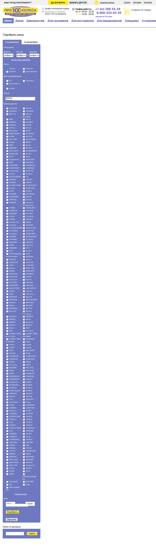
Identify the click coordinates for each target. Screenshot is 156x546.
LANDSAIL (28, 285)
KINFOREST (29, 271)
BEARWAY (11, 148)
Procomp (11, 365)
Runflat (10, 88)
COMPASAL (29, 168)
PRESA (10, 362)
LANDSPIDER (12, 288)
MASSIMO (11, 300)
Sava (9, 399)
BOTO (10, 157)
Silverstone (12, 402)
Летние (10, 69)
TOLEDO (27, 422)
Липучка (28, 69)
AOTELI (10, 128)
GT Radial (28, 239)
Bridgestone (12, 159)
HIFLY (26, 248)
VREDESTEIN (29, 451)
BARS (9, 145)
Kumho (27, 280)
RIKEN (10, 371)
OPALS (10, 345)
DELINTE (27, 180)
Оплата (127, 2)
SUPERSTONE (13, 417)
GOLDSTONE (29, 228)
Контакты (148, 2)
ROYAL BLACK (13, 391)
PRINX (27, 362)
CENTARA (28, 162)
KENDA (10, 271)
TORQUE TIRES (13, 428)
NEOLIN (10, 325)
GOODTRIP (28, 231)
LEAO (9, 294)
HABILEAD (11, 242)
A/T (9, 81)
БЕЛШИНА (12, 482)
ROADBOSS (29, 373)
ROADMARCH (13, 379)
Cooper (10, 174)
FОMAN (10, 219)
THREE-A (27, 419)
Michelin (11, 311)
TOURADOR (29, 428)
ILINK (26, 254)
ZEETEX (27, 468)
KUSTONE (11, 283)
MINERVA (28, 317)
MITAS (27, 319)
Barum (27, 145)
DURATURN (29, 188)
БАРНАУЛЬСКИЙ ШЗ (29, 476)
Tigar (9, 422)
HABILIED (28, 242)
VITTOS (10, 451)
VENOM (10, 445)
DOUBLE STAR (13, 185)
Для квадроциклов (109, 20)
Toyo (9, 431)
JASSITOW (12, 262)
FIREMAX (11, 203)
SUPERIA (28, 414)
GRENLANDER (29, 237)
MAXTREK (28, 303)
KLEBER (27, 277)
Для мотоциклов (82, 20)
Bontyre (27, 154)
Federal (27, 200)
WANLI (27, 454)
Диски (19, 20)
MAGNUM (11, 297)
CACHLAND (29, 159)
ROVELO (27, 388)
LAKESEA (28, 283)
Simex (27, 402)
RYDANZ (27, 391)
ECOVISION (28, 194)
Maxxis (10, 305)
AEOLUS (11, 114)
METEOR (27, 308)
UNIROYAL (11, 442)
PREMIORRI (29, 359)
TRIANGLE (11, 437)
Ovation (27, 348)
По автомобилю (31, 42)
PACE (9, 351)
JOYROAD (28, 265)
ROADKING (28, 376)
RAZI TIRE (28, 368)
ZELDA (10, 471)
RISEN (10, 373)
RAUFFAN (11, 368)
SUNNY (27, 411)
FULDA (10, 216)
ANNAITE (11, 122)
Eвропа (20, 98)
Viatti (26, 445)
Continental (12, 171)
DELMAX (11, 182)
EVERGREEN (12, 197)
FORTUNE (28, 211)
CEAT (9, 162)
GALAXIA (28, 219)
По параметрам (12, 42)
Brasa (26, 157)
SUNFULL (11, 411)
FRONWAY (11, 214)
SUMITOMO (29, 408)
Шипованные (30, 72)
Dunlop (10, 188)
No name (28, 331)
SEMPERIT (28, 399)
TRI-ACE (27, 434)
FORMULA (11, 211)
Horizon (27, 251)
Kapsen (10, 268)
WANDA (10, 454)
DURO (10, 191)
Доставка (137, 2)
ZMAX (10, 474)
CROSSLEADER (13, 177)
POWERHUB (12, 356)
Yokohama (28, 465)
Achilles (27, 108)
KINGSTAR (11, 277)
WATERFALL (29, 457)
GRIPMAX (11, 239)
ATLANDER (28, 134)
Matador (11, 303)
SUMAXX (11, 408)
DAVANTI (11, 180)
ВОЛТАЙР (28, 482)
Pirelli (26, 353)
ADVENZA (28, 111)
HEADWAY (11, 248)
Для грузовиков (57, 20)
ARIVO (27, 131)
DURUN (27, 191)
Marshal (27, 297)
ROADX (27, 382)
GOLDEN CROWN (14, 228)
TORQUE (27, 425)
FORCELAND (29, 208)
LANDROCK (12, 285)
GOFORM (28, 225)
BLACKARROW (30, 151)
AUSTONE (11, 139)
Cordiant (27, 174)
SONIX (10, 405)
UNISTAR (28, 442)
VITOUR (27, 448)
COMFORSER (12, 168)
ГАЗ (9, 485)
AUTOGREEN (29, 139)
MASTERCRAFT (30, 300)
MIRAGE (10, 319)
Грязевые (28, 81)
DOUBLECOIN (29, 185)
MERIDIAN (11, 308)
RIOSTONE (28, 371)
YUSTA (10, 468)
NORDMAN (28, 339)
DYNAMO (11, 194)
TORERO (11, 425)
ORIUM (27, 345)
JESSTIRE (28, 262)
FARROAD (11, 200)
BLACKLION (12, 154)
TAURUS (27, 417)
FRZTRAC (28, 214)
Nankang (28, 322)
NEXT (26, 328)
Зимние (11, 72)
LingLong (28, 294)
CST (26, 177)
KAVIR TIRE (28, 268)
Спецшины (132, 20)
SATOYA (27, 396)
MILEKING (11, 317)
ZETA (26, 471)
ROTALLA (11, 388)
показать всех (21, 494)
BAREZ (27, 142)
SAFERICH (11, 394)
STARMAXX (29, 405)
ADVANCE (11, 111)
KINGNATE (28, 274)
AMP (9, 119)
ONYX (26, 342)
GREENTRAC (29, 234)
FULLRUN (28, 216)
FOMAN (10, 208)
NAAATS (11, 322)
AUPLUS (27, 137)
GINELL (27, 222)
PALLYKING (29, 351)
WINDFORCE (12, 462)
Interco (27, 260)
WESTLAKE (12, 460)
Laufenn (27, 291)
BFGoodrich (12, 151)
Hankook (28, 245)
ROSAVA (27, 385)
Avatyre (10, 142)
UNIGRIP (28, 440)
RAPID (27, 365)
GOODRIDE (12, 231)
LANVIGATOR (29, 288)
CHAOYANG (12, 165)
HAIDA (10, 245)
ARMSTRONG (13, 134)
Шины (8, 20)
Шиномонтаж (35, 20)
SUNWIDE (11, 414)
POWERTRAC (29, 356)
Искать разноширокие (20, 60)
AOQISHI (11, 125)
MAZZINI (28, 305)
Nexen (10, 328)
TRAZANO (11, 434)
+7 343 (107, 9)
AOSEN (27, 125)
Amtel (26, 119)
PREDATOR (12, 359)
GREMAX (11, 237)
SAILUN (10, 396)
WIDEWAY (28, 460)
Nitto (9, 331)
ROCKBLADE (12, 385)
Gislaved (11, 225)
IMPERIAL (28, 257)
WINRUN (27, 462)
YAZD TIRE (11, 465)
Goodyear (11, 234)
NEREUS (27, 325)
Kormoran (11, 280)
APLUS (27, 128)
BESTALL (28, 148)
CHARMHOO (29, 165)
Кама (26, 485)
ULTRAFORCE (12, 440)
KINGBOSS (11, 274)
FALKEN (27, 197)
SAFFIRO (27, 394)
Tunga (27, 437)
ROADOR (28, 379)
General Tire (12, 222)
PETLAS (10, 353)
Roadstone (12, 382)
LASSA (10, 291)
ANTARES (28, 122)
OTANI (10, 348)
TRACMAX (28, 431)
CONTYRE (28, 171)
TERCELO (11, 419)
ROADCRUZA (12, 376)
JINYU (10, 265)
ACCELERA (11, 108)
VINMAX (11, 448)
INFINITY (11, 260)
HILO (9, 251)
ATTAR (10, 137)
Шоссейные (13, 84)
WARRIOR (11, 457)
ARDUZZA (11, 131)
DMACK (27, 182)
